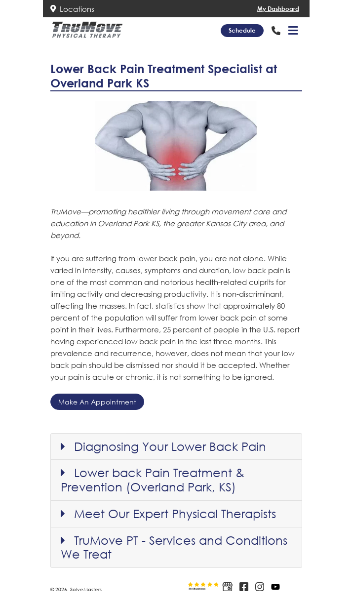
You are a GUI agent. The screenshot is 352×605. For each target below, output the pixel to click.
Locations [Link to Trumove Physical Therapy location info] (72, 8)
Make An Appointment (97, 402)
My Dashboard (278, 8)
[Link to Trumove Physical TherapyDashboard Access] (243, 8)
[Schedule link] (242, 30)
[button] (293, 31)
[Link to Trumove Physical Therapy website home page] (87, 29)
